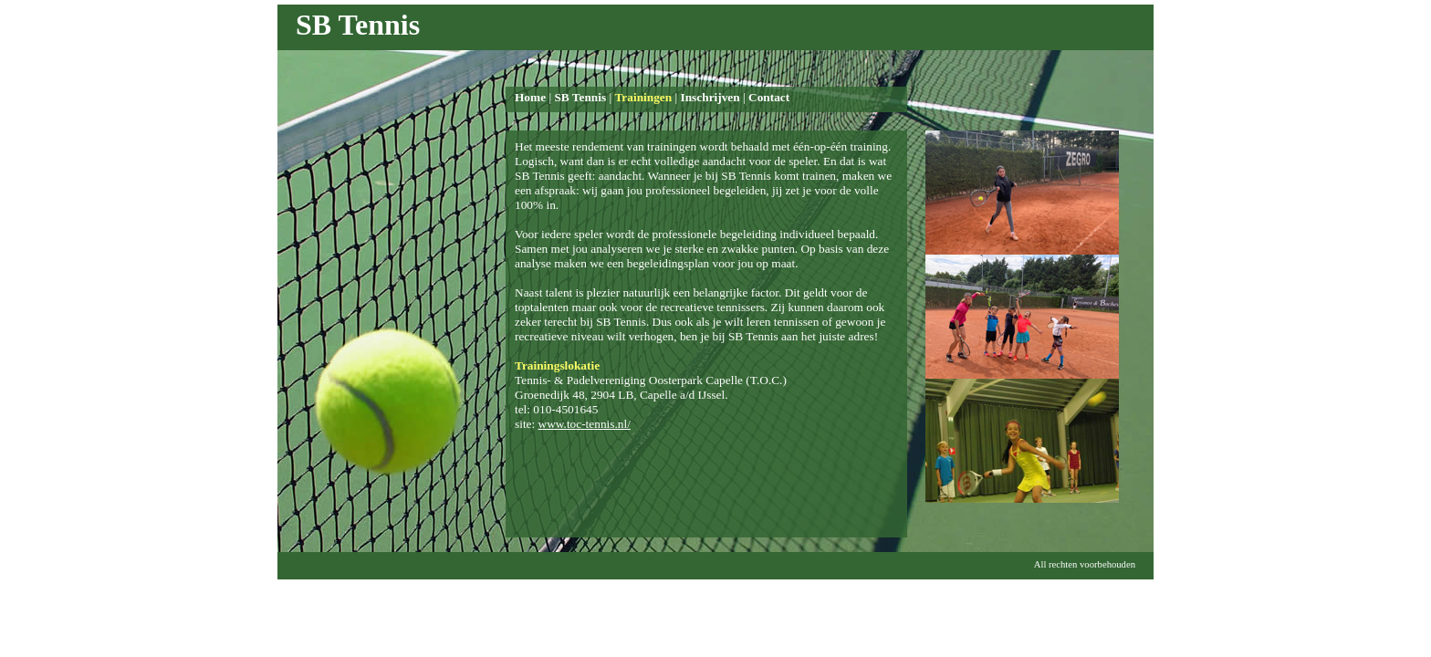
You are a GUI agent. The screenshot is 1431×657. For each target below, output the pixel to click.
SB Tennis (580, 97)
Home (530, 97)
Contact (768, 97)
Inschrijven (710, 97)
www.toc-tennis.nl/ (584, 424)
